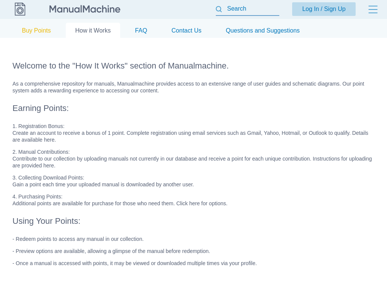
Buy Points (36, 30)
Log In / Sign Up (324, 9)
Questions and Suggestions (263, 30)
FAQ (141, 30)
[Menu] (373, 9)
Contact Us (186, 30)
